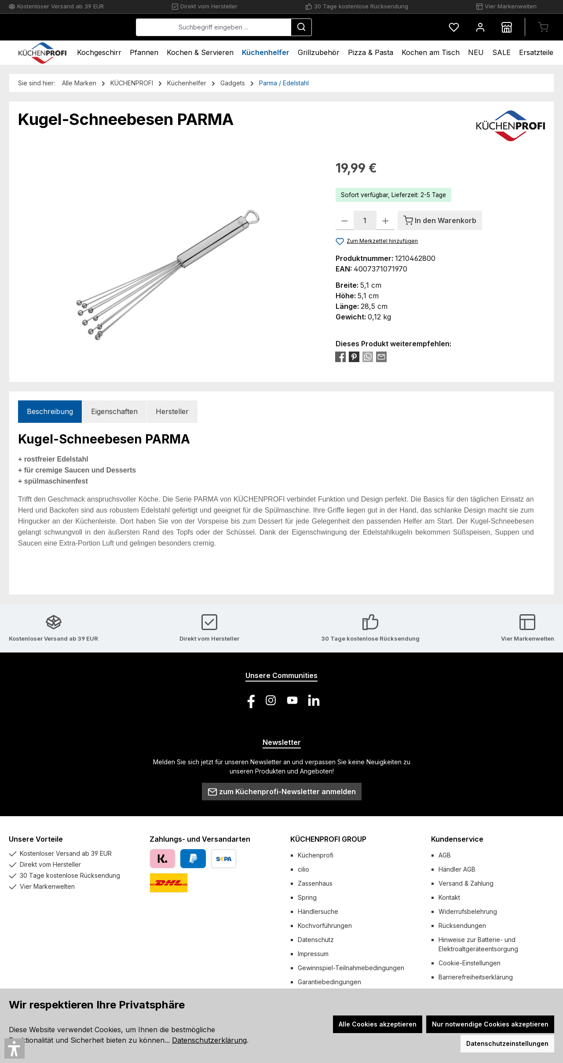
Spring (307, 897)
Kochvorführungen (325, 925)
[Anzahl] (365, 220)
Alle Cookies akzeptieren (378, 1024)
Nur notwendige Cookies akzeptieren (490, 1024)
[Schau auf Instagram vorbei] (271, 700)
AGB (445, 855)
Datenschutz (316, 939)
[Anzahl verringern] (345, 220)
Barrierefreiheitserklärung (476, 977)
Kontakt (449, 897)
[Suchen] (367, 27)
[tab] (50, 411)
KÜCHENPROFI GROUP (328, 839)
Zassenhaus (315, 883)
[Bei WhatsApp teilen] (367, 356)
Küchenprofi (315, 855)
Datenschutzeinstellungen (507, 1043)
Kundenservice (457, 839)
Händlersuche (318, 911)
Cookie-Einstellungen (470, 963)
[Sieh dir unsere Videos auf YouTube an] (292, 700)
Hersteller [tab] (172, 411)
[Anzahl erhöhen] (386, 220)
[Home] (42, 52)
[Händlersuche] (507, 27)
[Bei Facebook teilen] (340, 356)
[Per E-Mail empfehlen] (381, 356)
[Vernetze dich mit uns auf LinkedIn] (314, 700)
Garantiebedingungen (329, 982)
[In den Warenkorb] (440, 220)
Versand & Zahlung (466, 883)
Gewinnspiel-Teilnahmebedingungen (351, 967)
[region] (168, 253)
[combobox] (279, 27)
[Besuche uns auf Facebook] (249, 700)
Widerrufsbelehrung (468, 911)
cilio (303, 869)
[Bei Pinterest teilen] (354, 356)
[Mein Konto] (480, 27)
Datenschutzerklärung (209, 1040)
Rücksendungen (462, 925)
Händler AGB (457, 869)
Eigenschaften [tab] (114, 411)
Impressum (313, 953)
